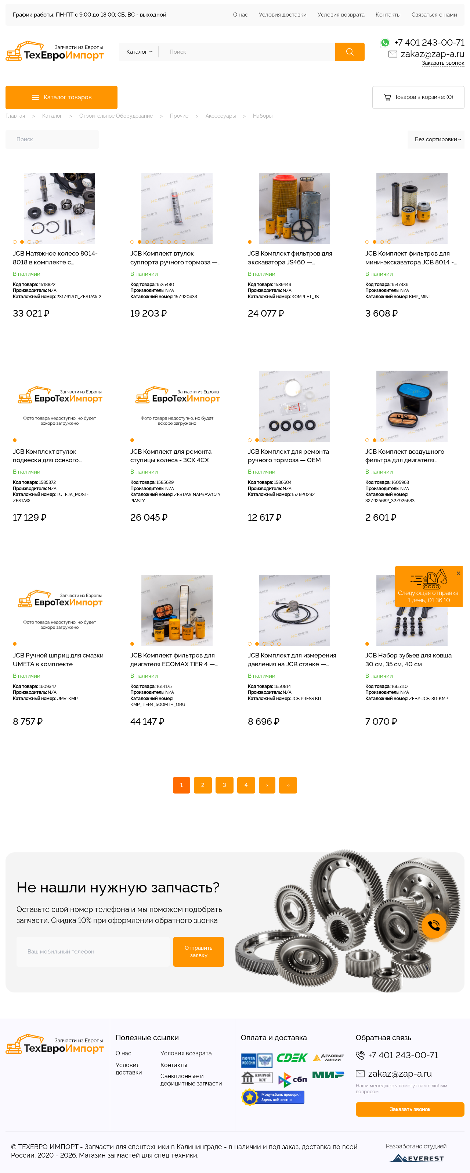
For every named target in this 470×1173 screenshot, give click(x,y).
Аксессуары (221, 116)
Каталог (52, 116)
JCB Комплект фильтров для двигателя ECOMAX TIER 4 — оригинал (172, 660)
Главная (15, 116)
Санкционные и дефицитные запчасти (191, 1080)
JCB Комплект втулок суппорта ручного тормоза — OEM (173, 258)
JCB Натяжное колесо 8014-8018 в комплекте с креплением (55, 258)
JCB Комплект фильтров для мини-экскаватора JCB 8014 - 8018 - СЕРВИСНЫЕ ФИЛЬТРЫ (409, 258)
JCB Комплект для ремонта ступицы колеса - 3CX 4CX (171, 456)
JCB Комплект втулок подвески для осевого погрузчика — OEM (46, 456)
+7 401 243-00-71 (429, 42)
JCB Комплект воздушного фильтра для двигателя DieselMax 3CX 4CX (404, 456)
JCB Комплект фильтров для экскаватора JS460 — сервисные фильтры (290, 258)
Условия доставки (283, 14)
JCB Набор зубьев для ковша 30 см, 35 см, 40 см (408, 659)
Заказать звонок (443, 63)
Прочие (179, 116)
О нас (240, 14)
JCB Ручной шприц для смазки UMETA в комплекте (58, 659)
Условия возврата (341, 14)
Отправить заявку (199, 952)
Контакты (388, 14)
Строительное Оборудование (116, 116)
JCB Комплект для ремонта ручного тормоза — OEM (288, 456)
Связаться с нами (434, 14)
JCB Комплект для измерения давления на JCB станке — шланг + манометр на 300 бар (292, 660)
